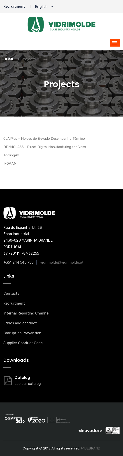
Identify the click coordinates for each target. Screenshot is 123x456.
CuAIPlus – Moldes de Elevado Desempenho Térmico (44, 139)
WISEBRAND (90, 448)
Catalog (22, 377)
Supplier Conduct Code (23, 343)
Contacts (11, 293)
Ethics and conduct (20, 323)
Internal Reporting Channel (26, 313)
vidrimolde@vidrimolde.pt (62, 262)
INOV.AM (9, 164)
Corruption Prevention (22, 333)
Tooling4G (11, 155)
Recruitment (14, 6)
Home (8, 59)
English (44, 6)
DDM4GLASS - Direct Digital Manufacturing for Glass (44, 147)
